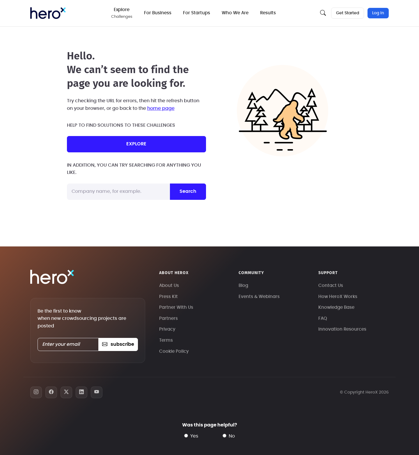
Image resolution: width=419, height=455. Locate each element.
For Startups (196, 13)
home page (161, 108)
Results (268, 13)
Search (188, 191)
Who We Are (235, 13)
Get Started (347, 13)
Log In (378, 13)
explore (136, 144)
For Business (157, 13)
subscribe (118, 344)
